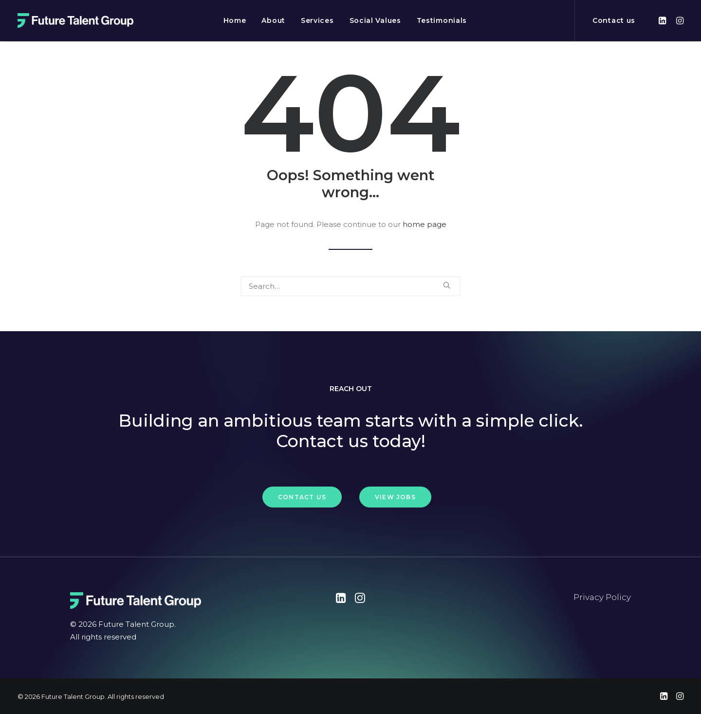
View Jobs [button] (395, 497)
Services (317, 20)
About (273, 20)
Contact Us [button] (302, 497)
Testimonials (442, 20)
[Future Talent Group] (75, 20)
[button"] (341, 600)
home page (424, 224)
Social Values (375, 20)
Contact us (613, 20)
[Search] (350, 286)
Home (234, 20)
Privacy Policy (602, 597)
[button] (663, 20)
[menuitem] (235, 20)
